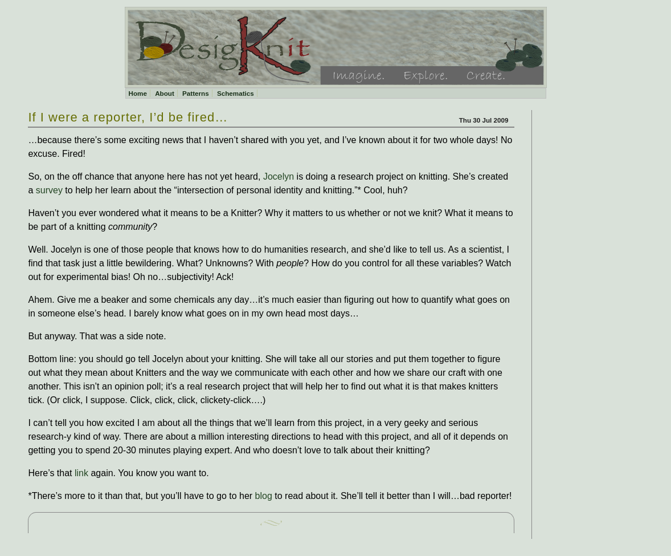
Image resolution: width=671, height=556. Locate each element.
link (81, 473)
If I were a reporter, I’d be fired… (128, 117)
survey (49, 190)
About (164, 93)
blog (263, 496)
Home (138, 93)
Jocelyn (277, 176)
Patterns (195, 93)
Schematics (235, 93)
